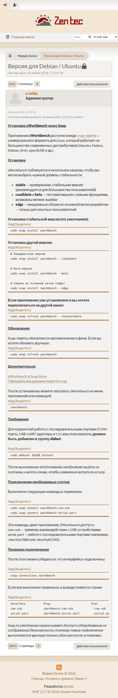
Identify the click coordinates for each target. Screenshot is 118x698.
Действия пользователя (92, 84)
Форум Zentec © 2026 (59, 673)
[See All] (10, 56)
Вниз (12, 84)
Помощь (37, 678)
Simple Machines (73, 691)
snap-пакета (86, 135)
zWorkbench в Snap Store (27, 376)
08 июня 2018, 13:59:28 (22, 112)
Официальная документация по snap (37, 381)
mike (33, 93)
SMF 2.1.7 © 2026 (45, 691)
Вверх (13, 646)
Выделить (22, 224)
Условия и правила (59, 678)
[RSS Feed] (59, 667)
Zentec (68, 686)
